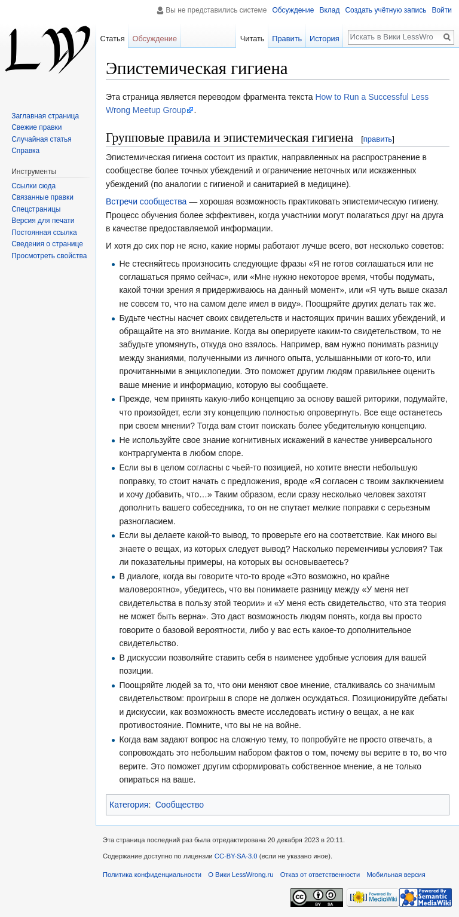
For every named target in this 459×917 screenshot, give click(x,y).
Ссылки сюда (33, 186)
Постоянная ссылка (43, 232)
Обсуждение (293, 10)
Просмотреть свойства (49, 256)
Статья (112, 38)
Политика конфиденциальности (152, 874)
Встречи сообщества (146, 201)
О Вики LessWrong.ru (240, 874)
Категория (128, 804)
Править (287, 38)
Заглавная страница (45, 116)
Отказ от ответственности (320, 874)
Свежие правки (36, 127)
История (324, 38)
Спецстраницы (35, 209)
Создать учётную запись (385, 10)
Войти (442, 10)
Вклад (329, 10)
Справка (25, 150)
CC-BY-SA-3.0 (236, 856)
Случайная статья (41, 139)
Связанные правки (42, 197)
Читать (252, 38)
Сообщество (179, 804)
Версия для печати (42, 220)
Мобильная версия (395, 874)
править (377, 139)
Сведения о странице (47, 244)
